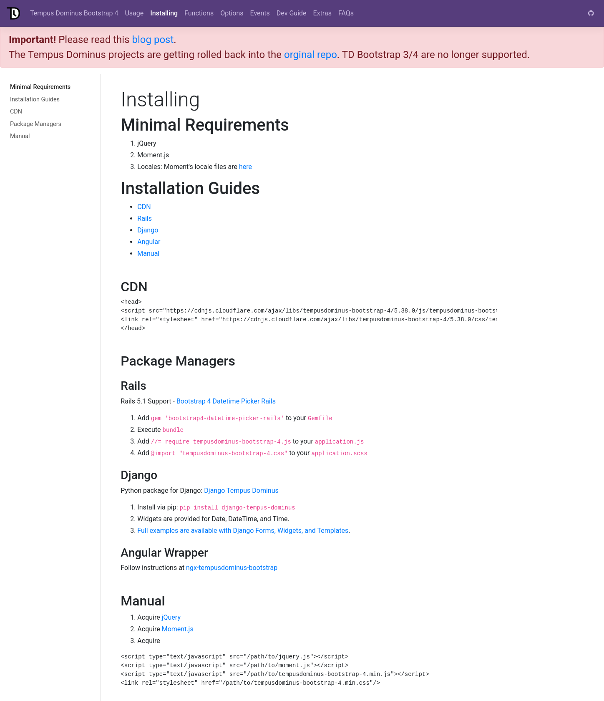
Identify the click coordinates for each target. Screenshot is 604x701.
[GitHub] (591, 13)
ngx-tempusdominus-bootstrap (231, 568)
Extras (322, 13)
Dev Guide (292, 13)
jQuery (171, 617)
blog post (153, 39)
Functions (199, 13)
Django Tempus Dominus (241, 490)
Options (231, 13)
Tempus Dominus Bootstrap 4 (74, 13)
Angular (148, 242)
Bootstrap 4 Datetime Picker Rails (226, 401)
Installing (164, 13)
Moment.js (178, 629)
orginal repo (310, 55)
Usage (134, 13)
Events (260, 13)
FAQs (346, 13)
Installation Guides (35, 99)
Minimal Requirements (40, 87)
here (245, 167)
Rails (144, 218)
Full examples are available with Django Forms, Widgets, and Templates (242, 531)
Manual (20, 136)
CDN (16, 111)
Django (147, 230)
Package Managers (35, 124)
